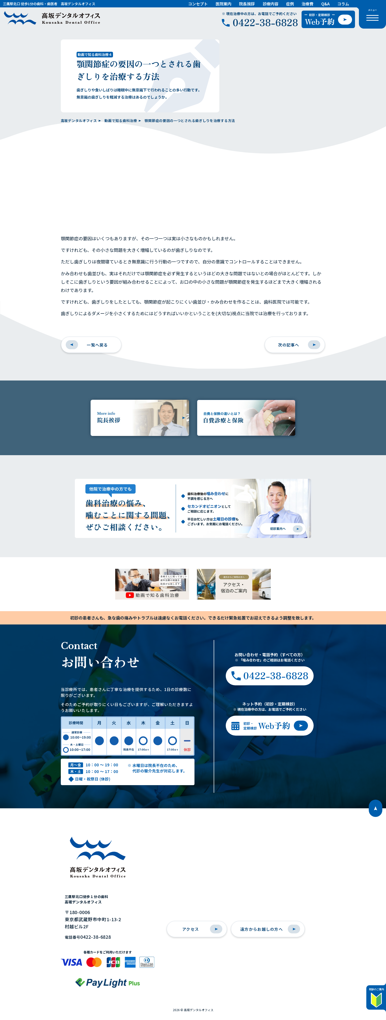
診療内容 (270, 4)
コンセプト (198, 4)
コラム (343, 4)
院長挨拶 (247, 4)
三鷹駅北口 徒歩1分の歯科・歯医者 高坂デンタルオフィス (49, 3)
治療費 (307, 4)
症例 (290, 4)
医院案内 (223, 4)
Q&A (325, 4)
